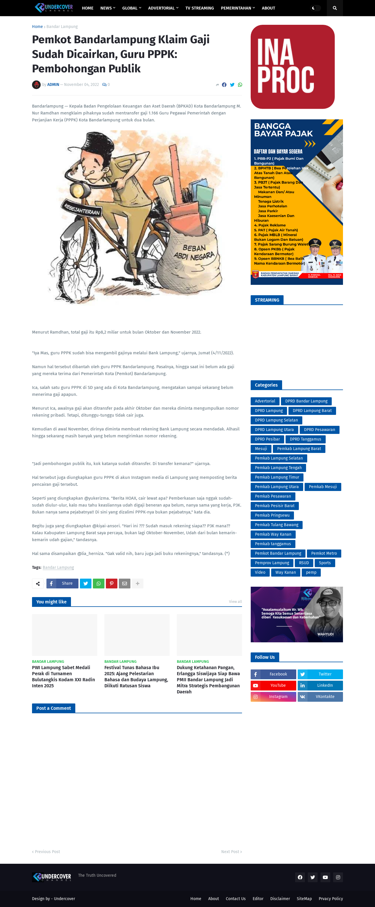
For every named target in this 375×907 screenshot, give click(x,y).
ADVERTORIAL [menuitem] (161, 8)
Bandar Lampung (62, 27)
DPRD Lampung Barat (312, 410)
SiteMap (304, 898)
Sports (325, 562)
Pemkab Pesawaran (273, 496)
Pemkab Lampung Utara (277, 486)
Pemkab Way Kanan (273, 534)
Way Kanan (285, 572)
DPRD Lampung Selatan (276, 420)
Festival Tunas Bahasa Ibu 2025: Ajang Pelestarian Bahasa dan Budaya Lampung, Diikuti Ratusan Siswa (136, 676)
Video (260, 572)
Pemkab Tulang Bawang (276, 524)
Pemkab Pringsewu (272, 515)
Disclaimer (280, 898)
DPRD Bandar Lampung (306, 401)
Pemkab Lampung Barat (299, 448)
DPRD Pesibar (267, 439)
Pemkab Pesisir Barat (275, 505)
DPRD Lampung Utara (274, 429)
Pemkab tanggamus (273, 543)
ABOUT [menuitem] (268, 8)
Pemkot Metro (324, 553)
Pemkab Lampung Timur (277, 477)
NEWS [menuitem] (106, 8)
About (213, 898)
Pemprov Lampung (272, 562)
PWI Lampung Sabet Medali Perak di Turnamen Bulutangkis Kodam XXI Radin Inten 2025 (63, 676)
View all (235, 601)
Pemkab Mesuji (323, 486)
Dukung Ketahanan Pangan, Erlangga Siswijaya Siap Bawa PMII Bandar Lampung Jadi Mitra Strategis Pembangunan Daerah (208, 679)
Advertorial (265, 401)
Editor (258, 898)
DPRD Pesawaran (319, 429)
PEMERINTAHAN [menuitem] (236, 8)
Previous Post (47, 851)
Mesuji (261, 448)
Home (37, 27)
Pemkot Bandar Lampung (278, 553)
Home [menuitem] (87, 8)
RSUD (304, 562)
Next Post (230, 851)
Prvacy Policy (331, 898)
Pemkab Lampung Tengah (278, 467)
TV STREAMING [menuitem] (199, 8)
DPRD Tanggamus (305, 439)
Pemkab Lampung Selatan (279, 458)
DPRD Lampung (269, 410)
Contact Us (236, 898)
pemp (311, 572)
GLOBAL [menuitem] (130, 8)
